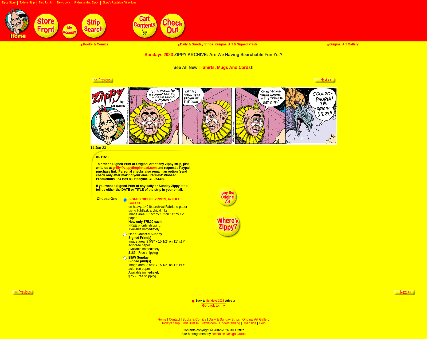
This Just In (190, 323)
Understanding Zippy (86, 2)
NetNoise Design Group (229, 334)
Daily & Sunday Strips (224, 319)
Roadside (249, 323)
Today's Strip (27, 2)
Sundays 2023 (158, 54)
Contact (174, 319)
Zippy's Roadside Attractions (119, 2)
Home (162, 319)
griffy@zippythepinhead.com (134, 168)
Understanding (229, 323)
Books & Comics (194, 319)
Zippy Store (8, 2)
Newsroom (63, 2)
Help (262, 323)
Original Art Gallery (255, 319)
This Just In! (46, 2)
